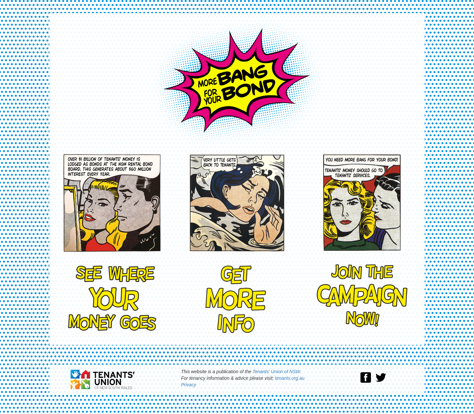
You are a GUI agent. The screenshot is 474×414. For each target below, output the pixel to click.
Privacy (188, 384)
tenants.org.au (290, 378)
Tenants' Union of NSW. (276, 371)
